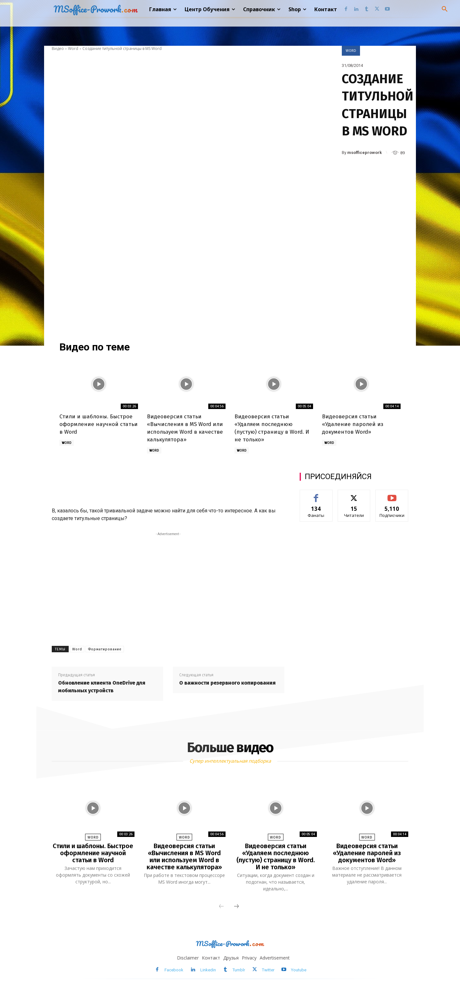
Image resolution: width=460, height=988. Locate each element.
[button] (444, 9)
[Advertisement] (189, 100)
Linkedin (208, 970)
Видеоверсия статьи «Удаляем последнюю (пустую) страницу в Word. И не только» (275, 856)
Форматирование (105, 649)
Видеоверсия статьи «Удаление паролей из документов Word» (352, 424)
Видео (58, 48)
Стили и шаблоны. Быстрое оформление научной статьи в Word (98, 424)
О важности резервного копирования (227, 683)
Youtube (298, 970)
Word (73, 48)
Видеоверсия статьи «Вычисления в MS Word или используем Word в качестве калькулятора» (184, 856)
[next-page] (236, 907)
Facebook (174, 970)
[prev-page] (221, 907)
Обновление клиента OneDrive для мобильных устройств (101, 687)
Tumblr (239, 970)
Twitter (268, 970)
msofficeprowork (364, 152)
